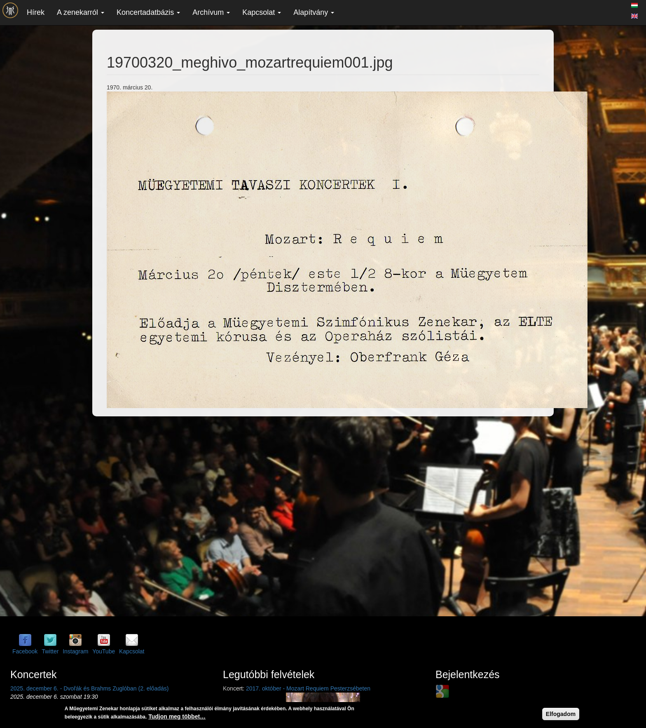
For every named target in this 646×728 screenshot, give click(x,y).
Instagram (75, 651)
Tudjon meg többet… (177, 716)
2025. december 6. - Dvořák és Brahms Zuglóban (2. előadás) (89, 688)
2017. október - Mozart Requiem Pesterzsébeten (308, 688)
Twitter (50, 651)
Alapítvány (313, 12)
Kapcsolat (261, 12)
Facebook (24, 651)
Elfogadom (561, 714)
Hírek (35, 12)
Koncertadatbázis (148, 12)
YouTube (103, 651)
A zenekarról (80, 12)
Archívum (211, 12)
